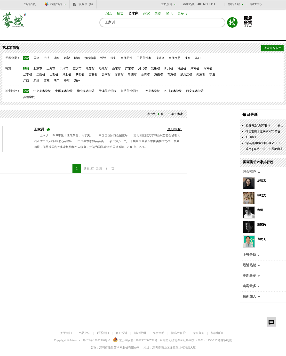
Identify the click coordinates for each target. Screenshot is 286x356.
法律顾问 (217, 333)
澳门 (57, 80)
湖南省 (195, 68)
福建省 (181, 68)
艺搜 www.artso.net (14, 23)
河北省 (142, 68)
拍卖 (120, 13)
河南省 (208, 68)
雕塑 (67, 58)
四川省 (168, 68)
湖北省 (67, 74)
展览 (157, 13)
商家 (146, 13)
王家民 (261, 224)
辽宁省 (27, 74)
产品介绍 (84, 333)
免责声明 (158, 333)
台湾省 (145, 74)
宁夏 (212, 74)
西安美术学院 (195, 91)
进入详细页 (174, 129)
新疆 (36, 80)
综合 (108, 13)
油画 (57, 58)
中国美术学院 (64, 91)
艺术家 (133, 13)
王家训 (39, 129)
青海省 (171, 74)
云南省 (106, 74)
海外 (77, 80)
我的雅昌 (56, 4)
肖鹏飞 (261, 239)
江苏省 (90, 68)
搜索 (232, 22)
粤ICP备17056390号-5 (96, 340)
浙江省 (103, 68)
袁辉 (260, 210)
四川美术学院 (173, 91)
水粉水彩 (90, 58)
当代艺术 (126, 58)
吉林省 (93, 74)
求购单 (87, 4)
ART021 (251, 137)
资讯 (169, 13)
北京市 (37, 68)
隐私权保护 (178, 333)
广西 (26, 80)
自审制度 (226, 340)
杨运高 (261, 181)
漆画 (188, 58)
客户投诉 (121, 333)
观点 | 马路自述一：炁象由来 (264, 149)
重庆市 (77, 68)
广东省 (129, 68)
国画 (36, 58)
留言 (271, 322)
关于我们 (66, 333)
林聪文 (261, 195)
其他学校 (29, 97)
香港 (67, 80)
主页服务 (167, 4)
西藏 (46, 80)
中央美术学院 (42, 91)
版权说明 (140, 333)
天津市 (64, 68)
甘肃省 (119, 74)
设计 (103, 58)
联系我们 (103, 333)
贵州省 (132, 74)
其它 (198, 58)
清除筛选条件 (272, 48)
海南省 (158, 74)
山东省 (116, 68)
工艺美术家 (144, 58)
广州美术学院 (151, 91)
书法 (46, 58)
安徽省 (155, 68)
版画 (77, 58)
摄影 (113, 58)
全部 (26, 58)
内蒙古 (200, 74)
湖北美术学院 (86, 91)
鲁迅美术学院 (129, 91)
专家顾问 (198, 333)
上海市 (51, 68)
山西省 (53, 74)
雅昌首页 (30, 4)
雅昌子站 (234, 4)
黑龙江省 (186, 74)
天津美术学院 (107, 91)
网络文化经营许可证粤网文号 (190, 340)
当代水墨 (174, 58)
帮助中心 (256, 4)
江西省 (40, 74)
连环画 (160, 58)
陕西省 (80, 74)
